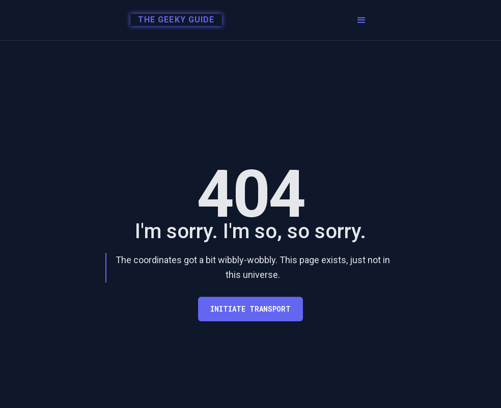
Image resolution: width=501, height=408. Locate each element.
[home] (173, 20)
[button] (361, 20)
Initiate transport (250, 309)
